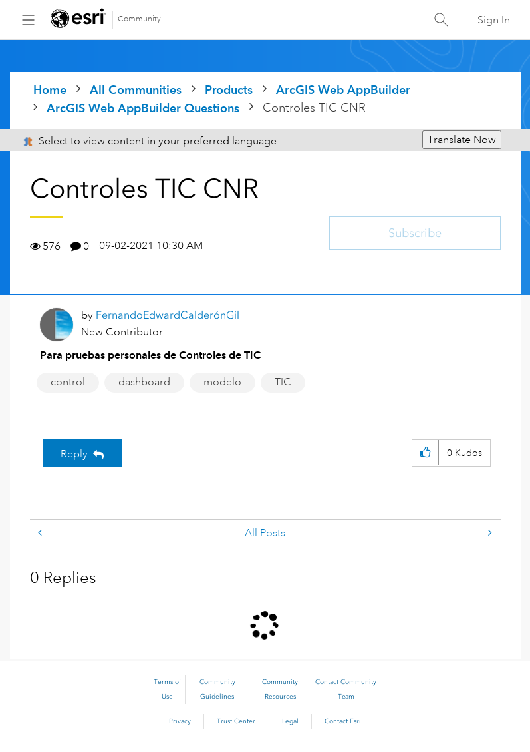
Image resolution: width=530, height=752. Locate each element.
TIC (283, 382)
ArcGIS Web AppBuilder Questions (143, 108)
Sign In (493, 20)
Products (229, 89)
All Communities (136, 89)
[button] (425, 453)
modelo (222, 382)
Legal (290, 721)
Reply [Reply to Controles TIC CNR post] (74, 454)
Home (49, 89)
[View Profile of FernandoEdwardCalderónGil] (167, 315)
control (68, 382)
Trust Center (236, 721)
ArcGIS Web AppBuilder (343, 89)
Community (139, 19)
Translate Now (462, 139)
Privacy (180, 721)
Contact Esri (343, 721)
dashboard (144, 382)
